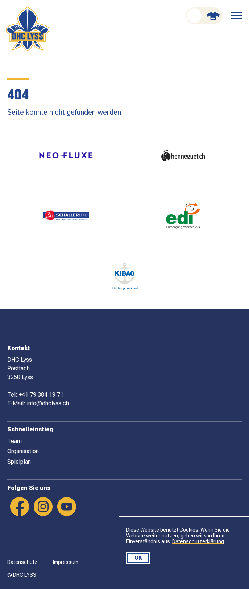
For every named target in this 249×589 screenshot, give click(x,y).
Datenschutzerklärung (198, 541)
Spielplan (19, 461)
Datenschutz (22, 562)
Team (14, 441)
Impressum (65, 562)
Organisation (23, 451)
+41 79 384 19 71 (41, 394)
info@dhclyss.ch (48, 403)
